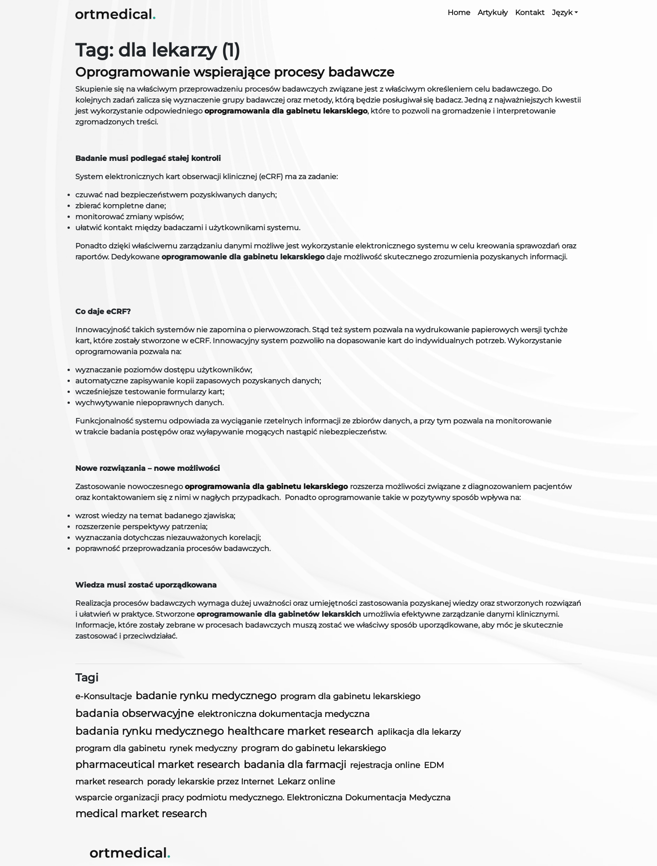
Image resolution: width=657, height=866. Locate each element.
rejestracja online (385, 765)
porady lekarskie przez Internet (210, 781)
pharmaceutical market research (157, 764)
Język (562, 12)
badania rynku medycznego (149, 731)
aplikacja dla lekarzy (419, 732)
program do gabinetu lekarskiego (313, 748)
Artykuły (493, 12)
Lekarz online (306, 781)
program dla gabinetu (120, 748)
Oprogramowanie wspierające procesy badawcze (234, 72)
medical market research (141, 813)
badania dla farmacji (295, 764)
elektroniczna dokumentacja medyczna (284, 714)
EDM (434, 765)
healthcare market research (300, 731)
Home (459, 12)
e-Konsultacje (103, 696)
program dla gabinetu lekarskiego (350, 696)
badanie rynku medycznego (206, 695)
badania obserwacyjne (134, 713)
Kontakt (530, 12)
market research (109, 782)
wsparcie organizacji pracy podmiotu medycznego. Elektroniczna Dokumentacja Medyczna (263, 797)
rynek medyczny (203, 748)
